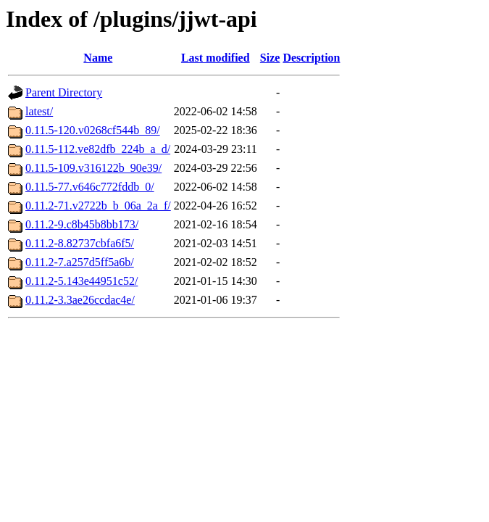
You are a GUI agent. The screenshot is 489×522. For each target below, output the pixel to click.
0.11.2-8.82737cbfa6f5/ (79, 243)
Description (311, 57)
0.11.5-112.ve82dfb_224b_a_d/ (97, 149)
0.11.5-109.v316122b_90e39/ (93, 168)
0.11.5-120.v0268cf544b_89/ (92, 130)
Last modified (215, 57)
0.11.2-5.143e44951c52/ (81, 281)
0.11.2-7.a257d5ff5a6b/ (79, 262)
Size (270, 57)
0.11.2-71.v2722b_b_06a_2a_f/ (98, 205)
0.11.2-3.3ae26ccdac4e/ (80, 300)
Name (97, 57)
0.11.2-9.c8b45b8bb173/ (81, 224)
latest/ (39, 111)
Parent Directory (63, 92)
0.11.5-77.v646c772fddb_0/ (89, 187)
